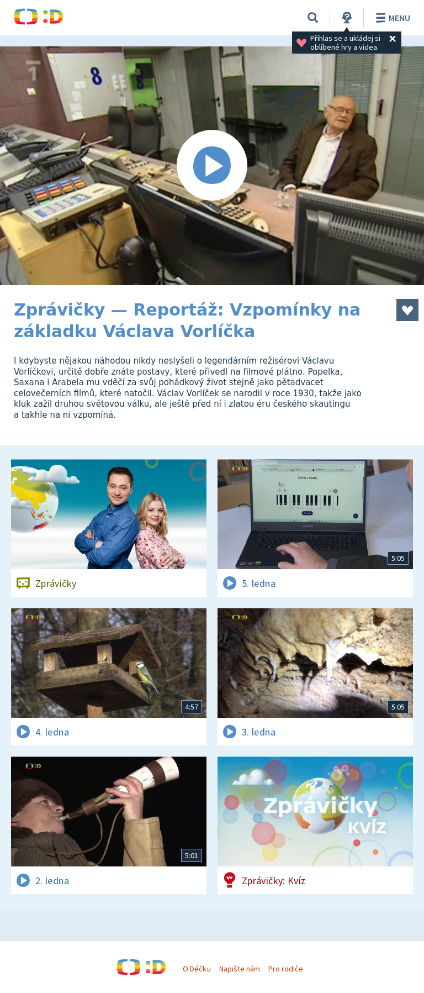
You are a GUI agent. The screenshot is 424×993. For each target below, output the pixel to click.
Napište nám (239, 969)
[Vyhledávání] (313, 17)
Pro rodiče (285, 969)
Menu (391, 17)
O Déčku (196, 969)
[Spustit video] (212, 165)
